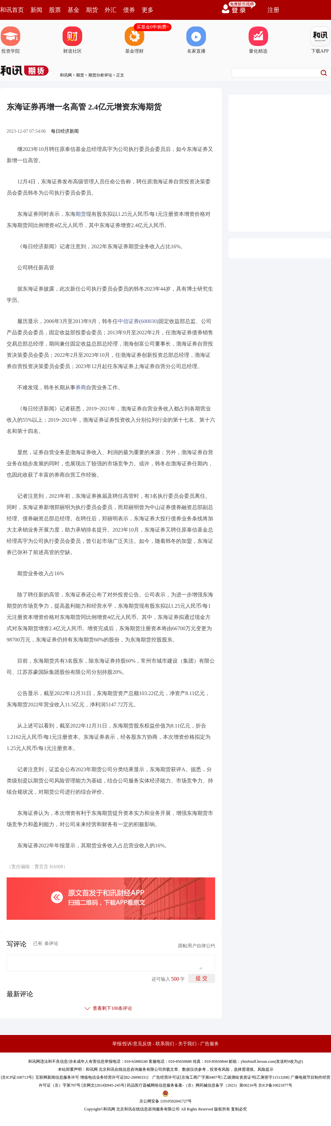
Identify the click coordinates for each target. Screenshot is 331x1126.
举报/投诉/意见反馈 (132, 1043)
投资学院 (11, 40)
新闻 (36, 10)
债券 (129, 10)
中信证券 (128, 321)
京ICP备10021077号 (275, 1085)
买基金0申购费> (152, 26)
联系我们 (165, 1043)
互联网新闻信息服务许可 (57, 1077)
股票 (55, 10)
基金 (73, 10)
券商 (80, 387)
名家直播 (196, 40)
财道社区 (72, 40)
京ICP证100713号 (17, 1077)
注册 (273, 10)
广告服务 (209, 1043)
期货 (92, 10)
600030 (149, 321)
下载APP (320, 40)
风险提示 (265, 1069)
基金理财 (134, 40)
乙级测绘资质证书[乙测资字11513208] (256, 1077)
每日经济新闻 (65, 131)
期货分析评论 (100, 75)
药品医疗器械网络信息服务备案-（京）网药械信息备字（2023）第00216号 (192, 1085)
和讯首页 (12, 10)
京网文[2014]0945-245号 (103, 1085)
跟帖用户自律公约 (196, 945)
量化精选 (258, 40)
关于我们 (187, 1043)
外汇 (111, 10)
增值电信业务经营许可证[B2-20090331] (114, 1077)
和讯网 (66, 75)
